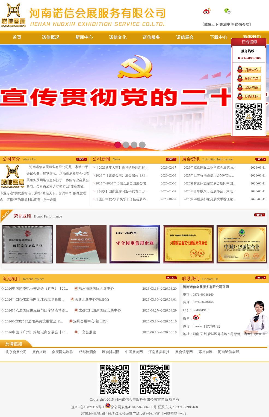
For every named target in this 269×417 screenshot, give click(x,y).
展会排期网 (111, 352)
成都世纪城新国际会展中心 (99, 310)
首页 (17, 37)
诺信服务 (151, 37)
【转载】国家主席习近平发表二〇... (121, 191)
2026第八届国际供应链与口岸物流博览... (36, 310)
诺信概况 (50, 37)
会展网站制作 (62, 352)
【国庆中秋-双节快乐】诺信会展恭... (122, 199)
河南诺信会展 (228, 352)
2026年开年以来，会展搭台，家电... (209, 191)
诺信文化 (117, 37)
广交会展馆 (87, 332)
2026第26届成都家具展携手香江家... (209, 199)
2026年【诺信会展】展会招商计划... (121, 175)
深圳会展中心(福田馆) (92, 299)
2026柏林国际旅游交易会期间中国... (209, 183)
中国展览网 (134, 352)
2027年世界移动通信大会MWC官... (209, 175)
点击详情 (49, 200)
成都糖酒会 (87, 352)
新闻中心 (84, 37)
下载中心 (218, 37)
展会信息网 (184, 352)
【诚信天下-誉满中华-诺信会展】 (226, 24)
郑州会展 (205, 352)
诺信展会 (185, 37)
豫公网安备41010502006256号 (134, 407)
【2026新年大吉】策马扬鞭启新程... (121, 167)
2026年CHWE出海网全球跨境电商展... (34, 299)
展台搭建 (39, 352)
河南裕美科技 (159, 352)
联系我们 (252, 37)
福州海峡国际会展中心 (96, 288)
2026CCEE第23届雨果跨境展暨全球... (34, 321)
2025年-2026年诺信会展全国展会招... (122, 183)
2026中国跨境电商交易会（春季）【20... (36, 288)
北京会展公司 (16, 352)
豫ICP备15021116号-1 (87, 407)
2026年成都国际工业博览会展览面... (209, 167)
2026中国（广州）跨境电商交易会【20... (36, 332)
